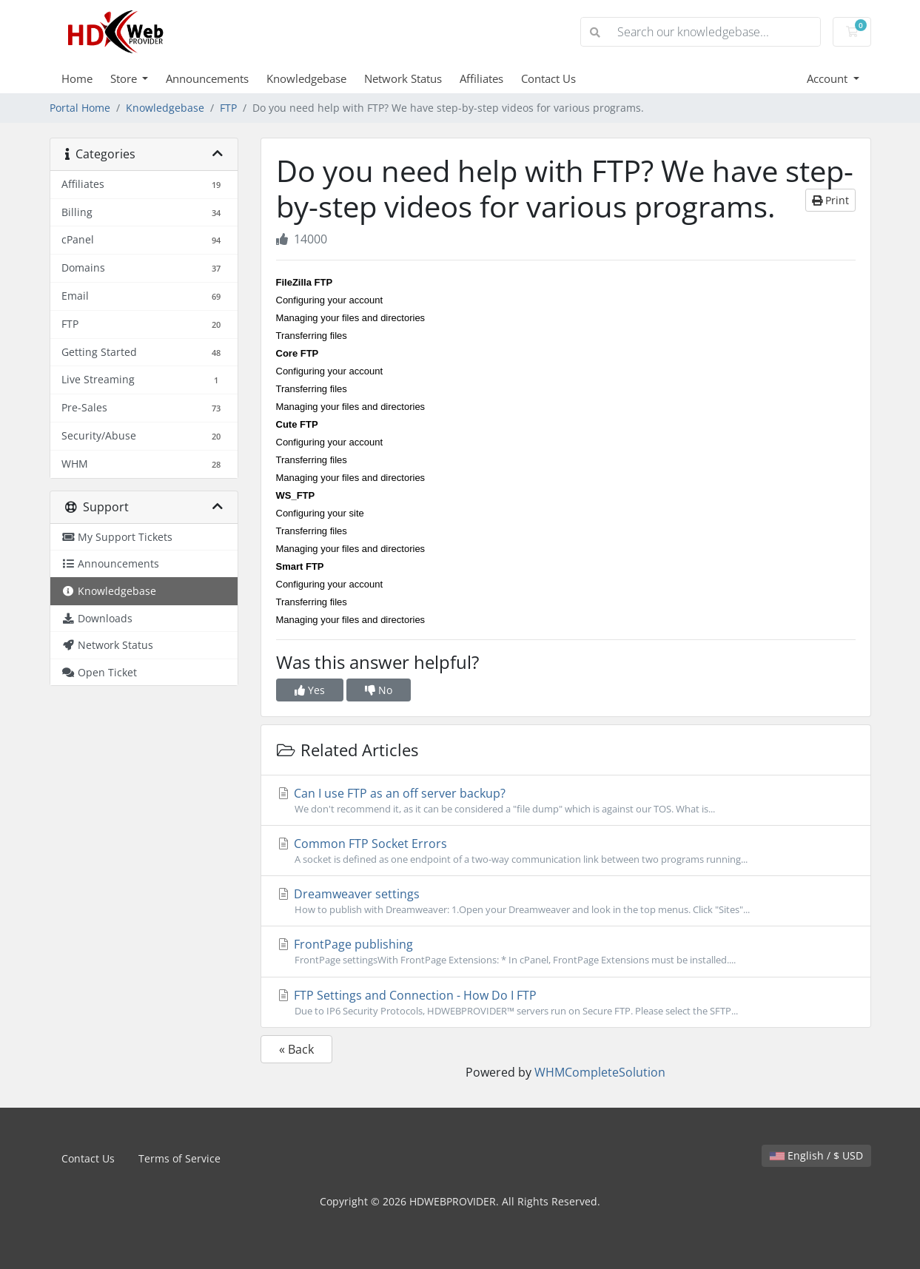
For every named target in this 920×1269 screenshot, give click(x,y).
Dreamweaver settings (566, 901)
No (378, 690)
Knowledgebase (306, 78)
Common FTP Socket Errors (566, 850)
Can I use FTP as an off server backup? (566, 800)
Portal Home (80, 108)
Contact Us (548, 78)
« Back (296, 1049)
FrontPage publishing (566, 951)
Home (77, 78)
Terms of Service (179, 1158)
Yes (310, 690)
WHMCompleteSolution (599, 1072)
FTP (228, 108)
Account (828, 78)
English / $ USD (816, 1155)
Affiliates (481, 78)
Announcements (207, 78)
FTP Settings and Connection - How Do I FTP (566, 1002)
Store (125, 78)
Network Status (403, 78)
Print (830, 200)
